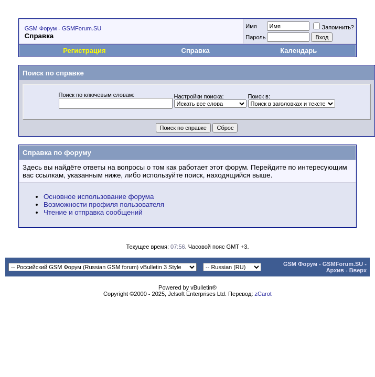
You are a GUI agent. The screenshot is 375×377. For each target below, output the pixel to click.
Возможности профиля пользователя (104, 204)
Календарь (298, 50)
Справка (195, 50)
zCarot (263, 294)
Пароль (255, 37)
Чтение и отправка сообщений (93, 212)
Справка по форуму (57, 153)
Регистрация (84, 50)
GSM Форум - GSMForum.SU (63, 28)
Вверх (358, 270)
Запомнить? (333, 27)
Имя (250, 26)
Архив (335, 270)
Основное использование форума (99, 197)
